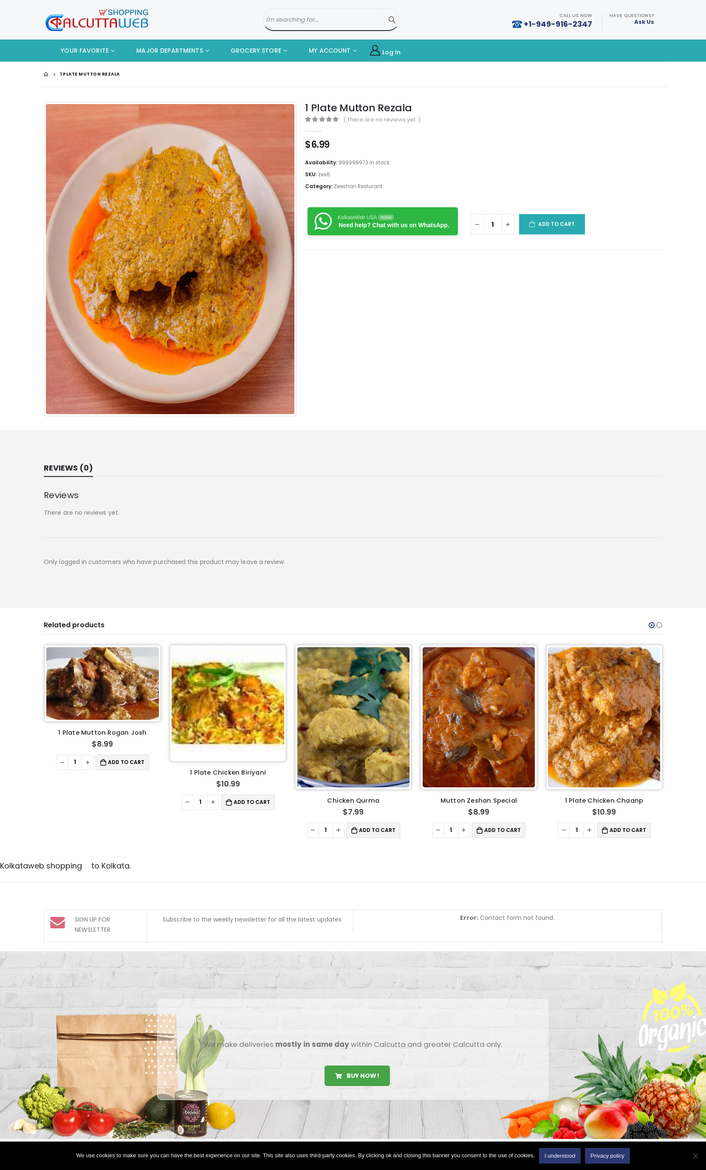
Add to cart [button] (126, 762)
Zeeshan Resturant (358, 186)
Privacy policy (607, 1156)
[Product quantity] (492, 224)
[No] (695, 1155)
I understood (560, 1156)
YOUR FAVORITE (78, 50)
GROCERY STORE (249, 50)
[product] (102, 683)
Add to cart (556, 224)
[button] (651, 625)
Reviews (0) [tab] (68, 467)
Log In (385, 50)
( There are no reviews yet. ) (382, 120)
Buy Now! (357, 1074)
